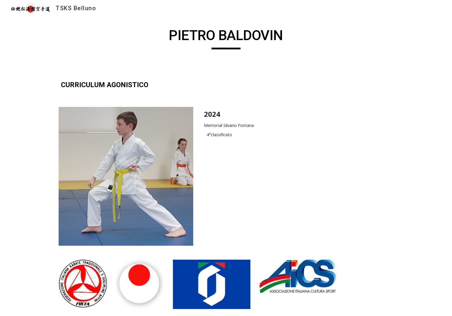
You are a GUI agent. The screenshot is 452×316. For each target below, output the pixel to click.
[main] (226, 38)
